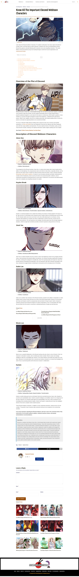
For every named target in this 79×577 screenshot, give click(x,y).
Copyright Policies (38, 572)
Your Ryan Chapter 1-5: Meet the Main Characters (50, 551)
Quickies (19, 76)
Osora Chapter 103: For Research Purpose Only (28, 67)
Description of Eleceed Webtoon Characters (26, 60)
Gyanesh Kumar (29, 454)
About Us (18, 572)
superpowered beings (20, 51)
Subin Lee (21, 72)
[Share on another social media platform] (61, 449)
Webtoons (21, 1)
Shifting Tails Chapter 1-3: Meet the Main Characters (27, 551)
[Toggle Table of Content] (40, 57)
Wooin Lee (22, 74)
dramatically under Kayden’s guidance (24, 174)
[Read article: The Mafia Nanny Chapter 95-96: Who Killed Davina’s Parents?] (27, 526)
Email (17, 492)
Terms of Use (33, 572)
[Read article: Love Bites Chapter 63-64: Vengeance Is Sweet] (51, 526)
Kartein (21, 75)
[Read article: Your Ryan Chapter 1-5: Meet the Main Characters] (51, 544)
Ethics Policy (49, 572)
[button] (39, 459)
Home (15, 572)
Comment (18, 473)
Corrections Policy (27, 572)
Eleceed (20, 444)
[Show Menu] (1, 1)
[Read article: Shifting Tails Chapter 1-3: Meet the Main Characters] (27, 544)
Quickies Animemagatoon (52, 1)
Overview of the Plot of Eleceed (24, 59)
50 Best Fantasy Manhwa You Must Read (30, 130)
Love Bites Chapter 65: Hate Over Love (27, 66)
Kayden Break (22, 63)
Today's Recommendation (18, 515)
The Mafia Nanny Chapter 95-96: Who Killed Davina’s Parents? (31, 68)
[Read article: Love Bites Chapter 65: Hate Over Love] (27, 511)
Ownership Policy (62, 572)
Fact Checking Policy (55, 572)
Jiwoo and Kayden (27, 124)
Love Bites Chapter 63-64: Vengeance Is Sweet (28, 70)
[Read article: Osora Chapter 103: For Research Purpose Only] (51, 511)
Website (41, 492)
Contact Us (22, 572)
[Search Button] (77, 2)
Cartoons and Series (40, 1)
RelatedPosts (22, 64)
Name (17, 487)
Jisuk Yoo (21, 71)
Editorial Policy (44, 572)
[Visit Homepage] (6, 2)
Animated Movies (29, 1)
